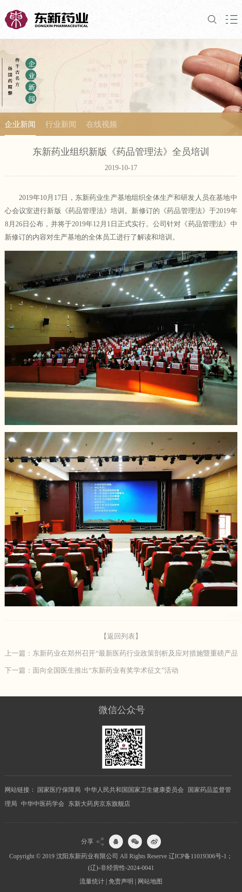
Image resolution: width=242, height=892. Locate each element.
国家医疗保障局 (59, 789)
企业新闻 (20, 124)
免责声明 (121, 881)
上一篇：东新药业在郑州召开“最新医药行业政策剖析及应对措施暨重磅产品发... (121, 653)
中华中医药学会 (42, 803)
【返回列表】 (121, 636)
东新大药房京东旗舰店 (99, 803)
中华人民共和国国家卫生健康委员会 (134, 789)
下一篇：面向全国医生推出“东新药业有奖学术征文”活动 (91, 670)
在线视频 (101, 124)
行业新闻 (60, 124)
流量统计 (92, 881)
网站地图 (150, 881)
